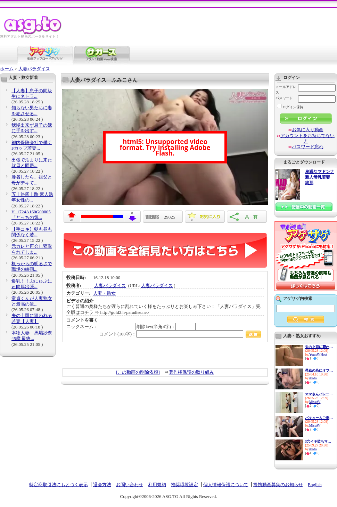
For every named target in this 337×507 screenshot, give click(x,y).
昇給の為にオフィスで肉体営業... (319, 370)
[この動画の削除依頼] (138, 372)
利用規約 (157, 484)
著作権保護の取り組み (191, 372)
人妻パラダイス (34, 68)
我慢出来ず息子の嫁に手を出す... (31, 127)
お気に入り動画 (307, 129)
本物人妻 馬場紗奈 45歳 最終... (31, 335)
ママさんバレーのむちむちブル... (319, 394)
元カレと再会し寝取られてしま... (31, 249)
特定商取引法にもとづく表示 (58, 484)
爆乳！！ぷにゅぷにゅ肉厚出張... (31, 283)
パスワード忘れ (307, 146)
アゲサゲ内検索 (297, 298)
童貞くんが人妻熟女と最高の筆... (31, 301)
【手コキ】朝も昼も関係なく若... (31, 232)
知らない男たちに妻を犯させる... (31, 110)
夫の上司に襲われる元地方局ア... (319, 347)
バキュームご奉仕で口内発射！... (319, 418)
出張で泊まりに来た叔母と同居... (31, 162)
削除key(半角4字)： (166, 326)
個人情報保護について (225, 484)
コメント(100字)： (180, 333)
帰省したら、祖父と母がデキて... (31, 179)
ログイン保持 (290, 107)
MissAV (315, 402)
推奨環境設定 (184, 484)
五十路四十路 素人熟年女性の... (32, 197)
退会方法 (102, 484)
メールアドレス (286, 89)
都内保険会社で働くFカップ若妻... (31, 145)
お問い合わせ (129, 484)
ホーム (7, 68)
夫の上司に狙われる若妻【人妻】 (31, 318)
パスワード (284, 98)
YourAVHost (318, 354)
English (315, 484)
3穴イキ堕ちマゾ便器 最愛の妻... (319, 441)
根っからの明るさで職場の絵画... (31, 266)
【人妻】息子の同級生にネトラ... (31, 93)
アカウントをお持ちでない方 (307, 138)
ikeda (313, 378)
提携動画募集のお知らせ (278, 484)
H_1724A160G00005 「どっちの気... (31, 214)
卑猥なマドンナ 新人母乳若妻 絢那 (319, 177)
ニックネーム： (100, 326)
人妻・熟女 (104, 293)
